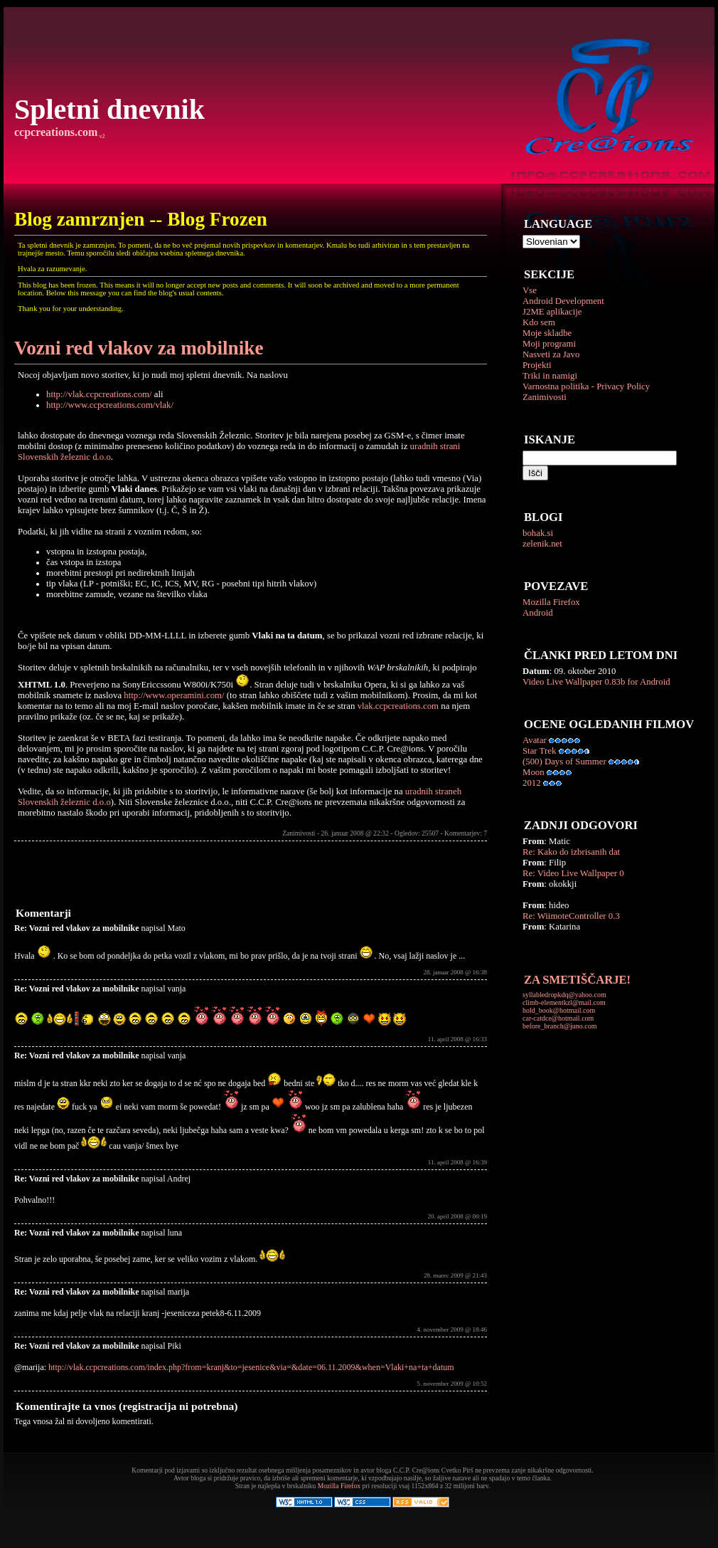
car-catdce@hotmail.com (558, 1018)
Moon (534, 772)
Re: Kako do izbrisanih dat (571, 852)
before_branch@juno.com (559, 1026)
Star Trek (539, 751)
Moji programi (549, 344)
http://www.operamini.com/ (174, 695)
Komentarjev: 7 (465, 833)
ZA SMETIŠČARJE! (577, 979)
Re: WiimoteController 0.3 (571, 916)
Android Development (563, 301)
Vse (530, 290)
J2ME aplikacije (552, 312)
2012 (532, 783)
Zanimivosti (545, 397)
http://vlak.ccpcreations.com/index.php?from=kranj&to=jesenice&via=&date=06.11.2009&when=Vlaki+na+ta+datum (251, 1367)
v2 (101, 136)
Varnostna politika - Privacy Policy (586, 386)
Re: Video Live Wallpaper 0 (573, 873)
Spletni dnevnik (109, 109)
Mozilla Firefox (551, 602)
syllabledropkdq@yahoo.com (564, 995)
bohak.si (538, 533)
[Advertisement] (180, 873)
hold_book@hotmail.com (559, 1010)
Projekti (537, 365)
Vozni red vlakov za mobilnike (138, 348)
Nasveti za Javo (551, 354)
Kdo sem (539, 322)
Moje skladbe (547, 333)
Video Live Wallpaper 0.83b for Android (596, 682)
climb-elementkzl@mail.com (564, 1002)
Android (538, 613)
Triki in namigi (550, 376)
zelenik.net (542, 544)
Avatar (535, 740)
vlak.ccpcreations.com (398, 706)
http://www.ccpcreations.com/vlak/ (109, 405)
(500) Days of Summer (564, 762)
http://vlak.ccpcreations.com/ (99, 394)
